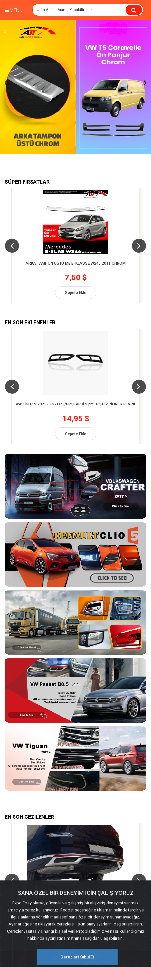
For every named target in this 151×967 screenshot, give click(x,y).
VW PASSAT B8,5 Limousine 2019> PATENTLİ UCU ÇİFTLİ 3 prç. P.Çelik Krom (75, 901)
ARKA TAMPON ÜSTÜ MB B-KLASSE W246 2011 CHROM (75, 266)
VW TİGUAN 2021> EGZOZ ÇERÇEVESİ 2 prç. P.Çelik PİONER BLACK (75, 407)
